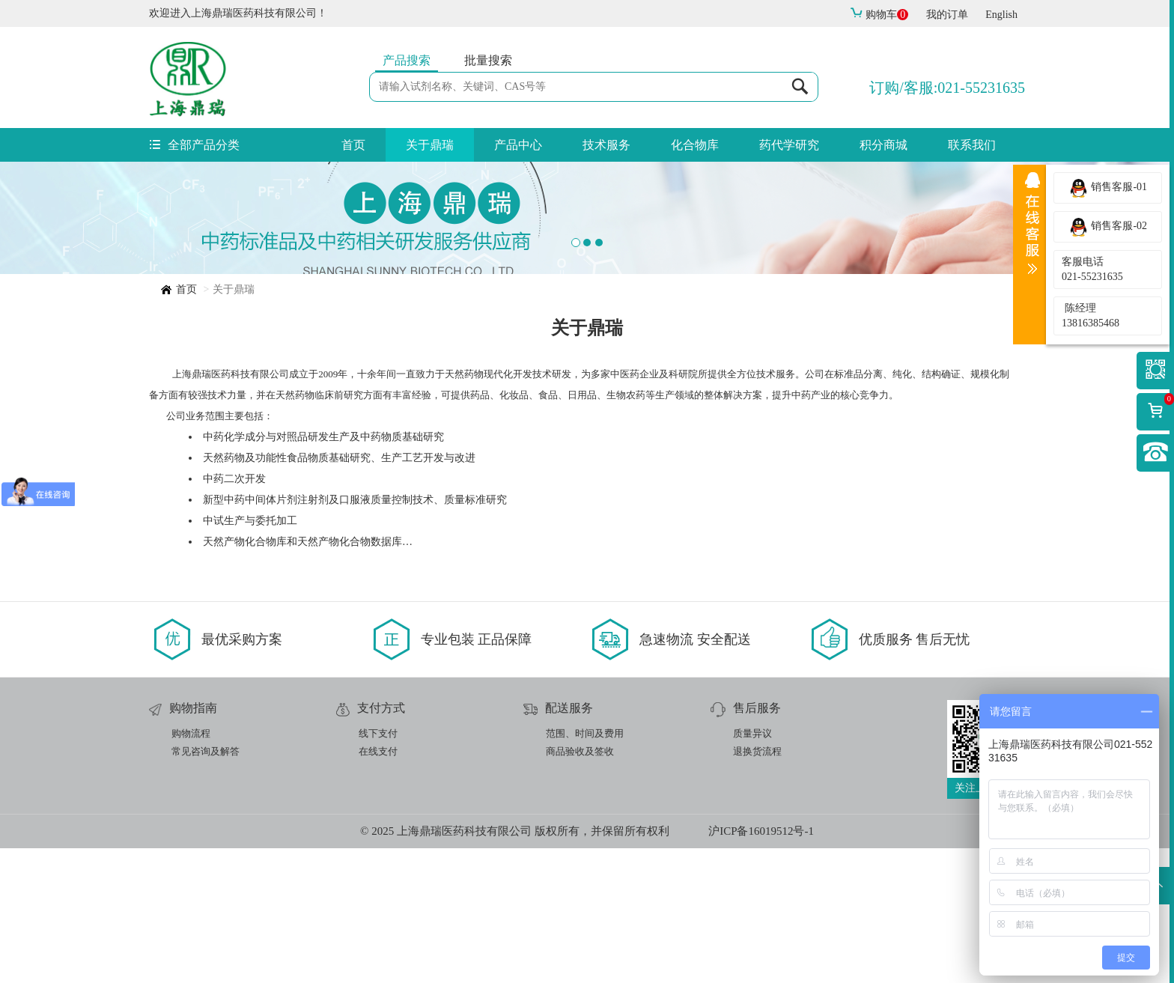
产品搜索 (407, 60)
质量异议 (752, 868)
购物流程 (190, 868)
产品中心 (518, 145)
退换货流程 (757, 886)
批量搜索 (488, 60)
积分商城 (883, 145)
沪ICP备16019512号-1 (761, 966)
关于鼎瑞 (430, 145)
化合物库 (695, 145)
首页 (353, 145)
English (1001, 14)
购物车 (879, 14)
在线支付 (378, 886)
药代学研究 (789, 145)
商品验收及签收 (580, 886)
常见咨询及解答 (205, 886)
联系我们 (972, 145)
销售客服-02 (1107, 227)
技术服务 (606, 145)
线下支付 (378, 868)
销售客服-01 (1107, 188)
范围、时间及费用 (585, 868)
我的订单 (947, 14)
